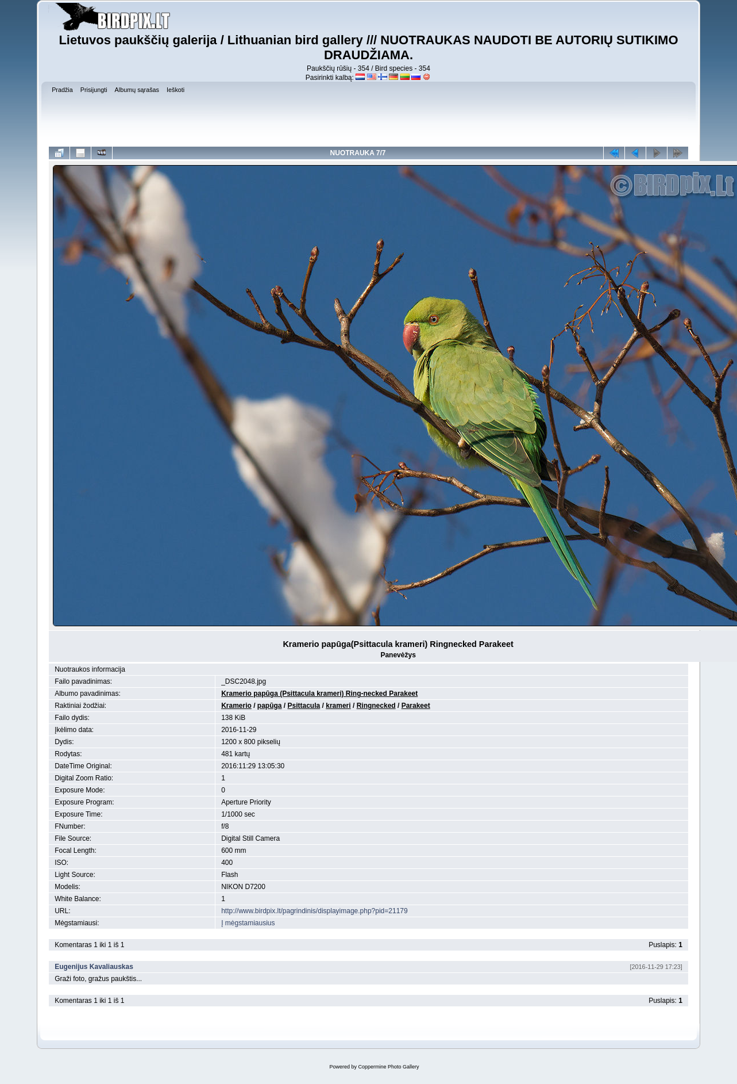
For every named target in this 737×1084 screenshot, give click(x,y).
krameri (338, 706)
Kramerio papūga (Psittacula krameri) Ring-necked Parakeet (319, 694)
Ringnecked (376, 706)
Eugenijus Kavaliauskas (94, 967)
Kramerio (236, 706)
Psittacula (304, 706)
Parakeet (416, 706)
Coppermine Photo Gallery (388, 1067)
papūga (269, 706)
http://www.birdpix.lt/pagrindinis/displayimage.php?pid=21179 (314, 911)
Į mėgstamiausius (248, 923)
